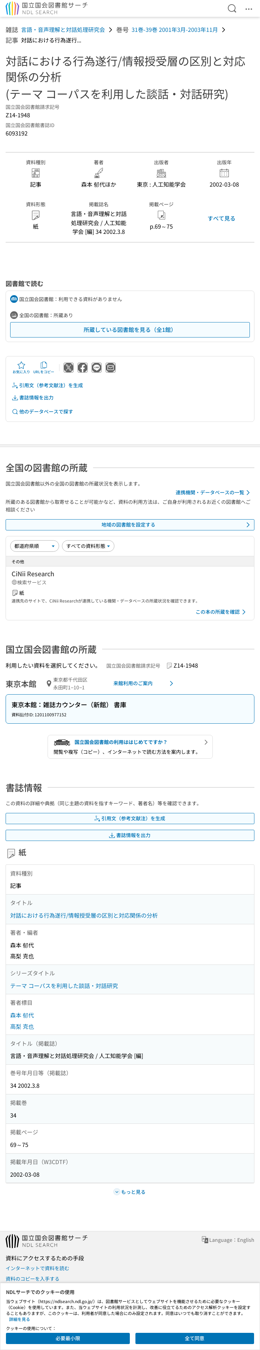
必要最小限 (68, 1338)
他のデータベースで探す (42, 411)
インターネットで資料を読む (37, 1268)
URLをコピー (43, 367)
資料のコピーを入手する (32, 1278)
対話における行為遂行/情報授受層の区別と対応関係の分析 (84, 915)
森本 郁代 (22, 1015)
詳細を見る (19, 1319)
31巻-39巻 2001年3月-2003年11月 (175, 29)
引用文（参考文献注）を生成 (47, 385)
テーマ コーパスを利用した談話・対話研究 (64, 985)
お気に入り (21, 367)
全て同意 (194, 1338)
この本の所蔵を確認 (222, 612)
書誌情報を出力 (33, 397)
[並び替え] (34, 545)
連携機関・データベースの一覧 (214, 492)
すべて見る (222, 218)
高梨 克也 (22, 1026)
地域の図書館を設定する (177, 525)
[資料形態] (88, 545)
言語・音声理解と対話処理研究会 (63, 29)
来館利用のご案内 (144, 683)
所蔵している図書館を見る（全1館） (130, 329)
